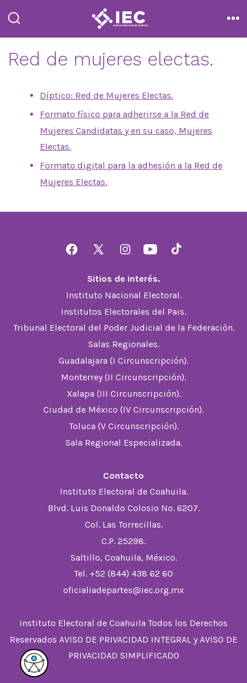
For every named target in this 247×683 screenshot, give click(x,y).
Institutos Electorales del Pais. (123, 311)
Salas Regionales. (123, 344)
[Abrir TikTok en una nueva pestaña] (175, 249)
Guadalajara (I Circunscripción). (123, 360)
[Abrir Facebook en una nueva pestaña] (71, 249)
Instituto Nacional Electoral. (124, 295)
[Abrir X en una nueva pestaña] (98, 249)
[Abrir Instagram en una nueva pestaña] (125, 249)
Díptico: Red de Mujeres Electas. (106, 95)
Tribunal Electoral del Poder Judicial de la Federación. (123, 327)
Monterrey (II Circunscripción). (123, 377)
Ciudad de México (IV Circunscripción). (123, 409)
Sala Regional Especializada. (123, 442)
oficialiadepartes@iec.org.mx (123, 590)
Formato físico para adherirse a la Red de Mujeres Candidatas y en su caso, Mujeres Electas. (126, 131)
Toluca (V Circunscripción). (124, 426)
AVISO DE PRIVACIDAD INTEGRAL (125, 639)
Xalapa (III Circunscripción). (124, 393)
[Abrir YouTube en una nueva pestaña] (150, 249)
